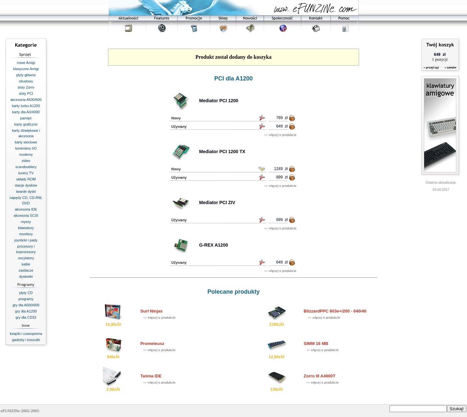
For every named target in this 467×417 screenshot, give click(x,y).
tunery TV (26, 173)
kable (26, 264)
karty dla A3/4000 (26, 112)
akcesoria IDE (26, 209)
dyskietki (26, 276)
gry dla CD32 (26, 317)
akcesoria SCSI (26, 215)
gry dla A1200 (26, 311)
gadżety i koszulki (26, 340)
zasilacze (25, 270)
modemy (26, 154)
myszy (26, 222)
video (26, 161)
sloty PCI (26, 93)
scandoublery (25, 167)
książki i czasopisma (26, 334)
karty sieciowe (26, 142)
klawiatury (26, 228)
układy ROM (26, 179)
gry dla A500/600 (26, 305)
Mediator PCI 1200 (218, 100)
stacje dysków (26, 185)
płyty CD (26, 293)
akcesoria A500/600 (26, 100)
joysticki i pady (26, 240)
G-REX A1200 (213, 245)
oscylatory (26, 258)
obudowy (26, 81)
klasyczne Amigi (26, 69)
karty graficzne (26, 124)
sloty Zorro (26, 87)
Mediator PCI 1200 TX (222, 151)
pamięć (25, 118)
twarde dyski (26, 191)
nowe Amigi (26, 63)
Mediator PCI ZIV (217, 202)
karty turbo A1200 (26, 106)
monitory (26, 234)
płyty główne (26, 75)
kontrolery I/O (26, 148)
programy (25, 299)
